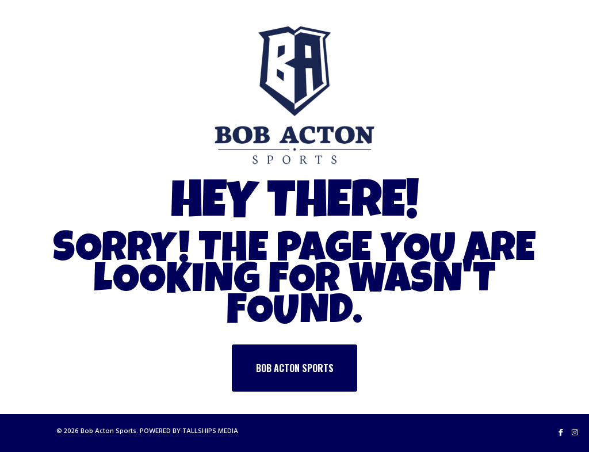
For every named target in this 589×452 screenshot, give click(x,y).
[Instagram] (575, 432)
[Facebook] (561, 432)
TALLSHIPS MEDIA (210, 431)
